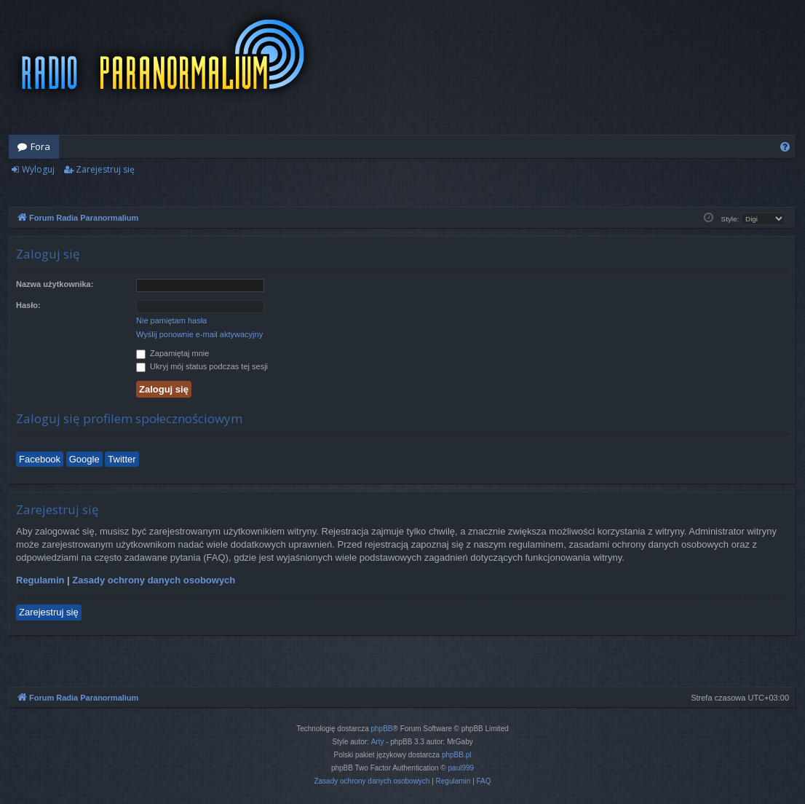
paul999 (461, 768)
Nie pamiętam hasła (171, 320)
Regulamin (40, 580)
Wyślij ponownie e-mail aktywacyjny (199, 334)
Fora (40, 146)
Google (84, 459)
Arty (377, 742)
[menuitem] (785, 147)
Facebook (39, 459)
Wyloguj (38, 169)
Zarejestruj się (105, 169)
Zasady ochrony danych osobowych (153, 580)
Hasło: (28, 305)
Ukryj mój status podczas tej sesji (202, 366)
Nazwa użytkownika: (54, 284)
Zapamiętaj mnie (172, 353)
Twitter (121, 459)
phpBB (382, 729)
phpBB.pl (457, 755)
